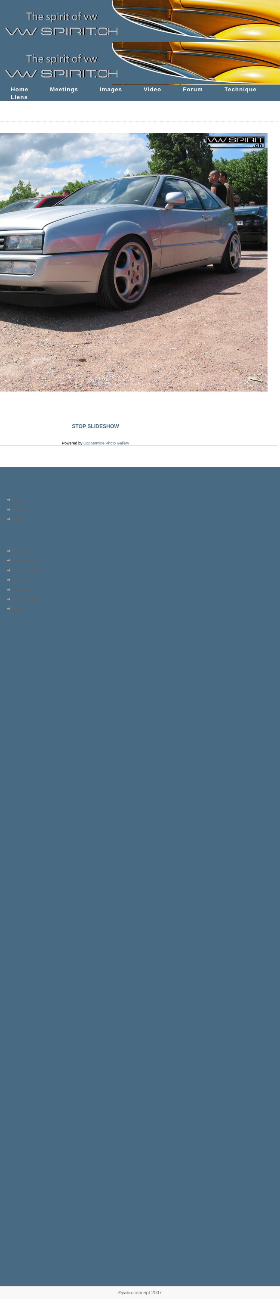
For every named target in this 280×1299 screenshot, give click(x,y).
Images (111, 89)
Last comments (28, 570)
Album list (22, 550)
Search (20, 609)
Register (21, 509)
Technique (241, 89)
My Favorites (26, 599)
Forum (193, 89)
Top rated (22, 589)
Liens (19, 97)
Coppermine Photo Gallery (106, 443)
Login (18, 519)
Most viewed (25, 580)
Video (152, 89)
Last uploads (25, 560)
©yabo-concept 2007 (140, 1292)
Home (19, 89)
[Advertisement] (29, 669)
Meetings (64, 89)
